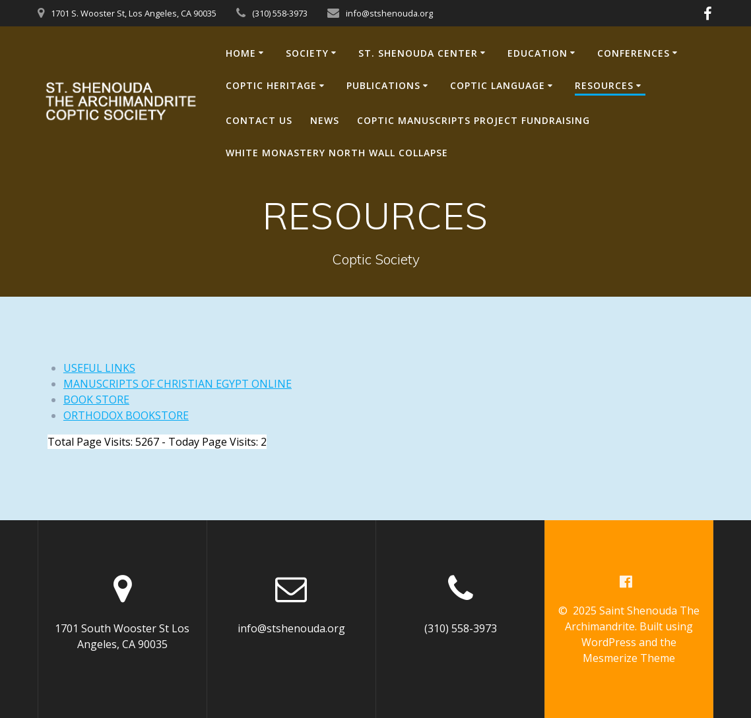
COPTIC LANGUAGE (497, 85)
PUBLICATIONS (383, 85)
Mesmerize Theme (629, 658)
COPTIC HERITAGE (271, 85)
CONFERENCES (633, 53)
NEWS (324, 120)
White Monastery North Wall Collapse (337, 152)
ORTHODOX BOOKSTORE (126, 415)
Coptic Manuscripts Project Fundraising (473, 120)
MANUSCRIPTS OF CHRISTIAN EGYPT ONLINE (177, 383)
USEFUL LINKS (99, 368)
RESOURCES (604, 85)
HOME (241, 53)
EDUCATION (537, 53)
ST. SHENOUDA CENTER (418, 53)
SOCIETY (307, 53)
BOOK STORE (96, 399)
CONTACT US (259, 120)
